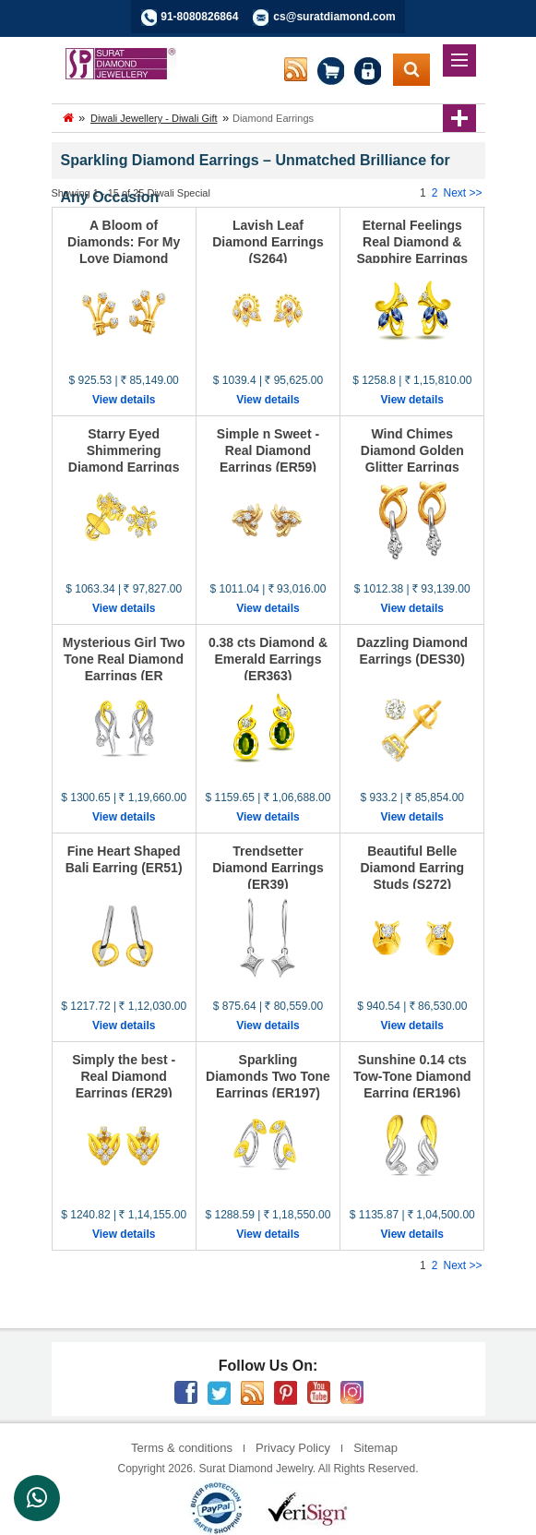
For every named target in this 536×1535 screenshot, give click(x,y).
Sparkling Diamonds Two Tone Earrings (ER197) (268, 1076)
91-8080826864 (199, 16)
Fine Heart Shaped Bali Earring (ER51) (124, 859)
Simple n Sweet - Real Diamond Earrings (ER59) (268, 450)
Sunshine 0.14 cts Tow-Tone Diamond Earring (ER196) (412, 1076)
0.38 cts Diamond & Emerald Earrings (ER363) (268, 659)
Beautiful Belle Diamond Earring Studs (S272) (412, 868)
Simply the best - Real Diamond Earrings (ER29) (123, 1076)
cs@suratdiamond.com (334, 16)
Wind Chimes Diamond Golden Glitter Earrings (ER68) (412, 458)
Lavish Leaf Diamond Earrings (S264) (268, 242)
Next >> (462, 192)
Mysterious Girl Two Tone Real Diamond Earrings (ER (124, 659)
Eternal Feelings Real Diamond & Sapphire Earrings (412, 242)
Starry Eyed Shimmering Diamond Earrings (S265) (124, 458)
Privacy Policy (293, 1448)
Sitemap (375, 1448)
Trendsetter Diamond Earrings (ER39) (268, 868)
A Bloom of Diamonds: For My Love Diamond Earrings (123, 250)
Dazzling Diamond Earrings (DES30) (413, 650)
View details (123, 399)
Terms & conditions (181, 1448)
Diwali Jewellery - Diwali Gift (154, 118)
